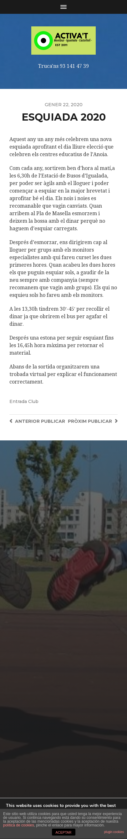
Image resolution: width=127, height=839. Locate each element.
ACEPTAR (63, 832)
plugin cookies (114, 832)
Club (33, 401)
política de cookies (18, 825)
